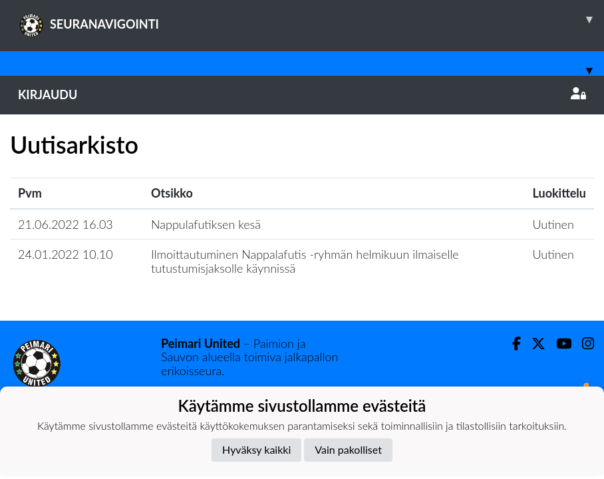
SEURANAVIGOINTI (311, 19)
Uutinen (553, 224)
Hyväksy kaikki (256, 449)
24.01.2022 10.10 (65, 254)
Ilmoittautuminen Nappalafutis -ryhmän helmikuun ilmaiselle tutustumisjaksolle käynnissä (305, 261)
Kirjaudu (302, 94)
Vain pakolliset (348, 449)
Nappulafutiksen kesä (206, 224)
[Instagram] (582, 344)
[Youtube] (558, 344)
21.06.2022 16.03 (65, 224)
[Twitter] (533, 344)
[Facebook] (511, 344)
